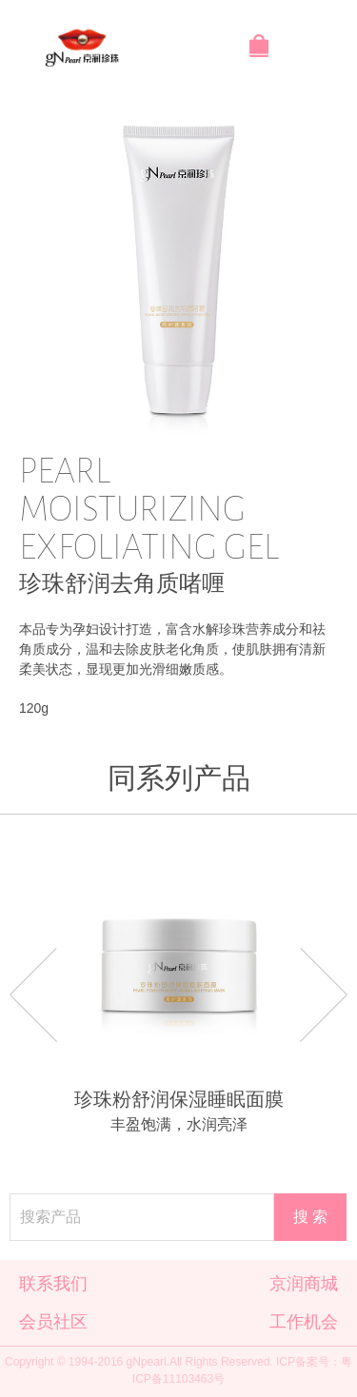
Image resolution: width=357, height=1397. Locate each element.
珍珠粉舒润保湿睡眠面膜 (179, 1099)
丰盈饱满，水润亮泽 (179, 1124)
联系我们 (53, 1283)
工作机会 (303, 1321)
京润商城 (303, 1283)
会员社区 (53, 1321)
